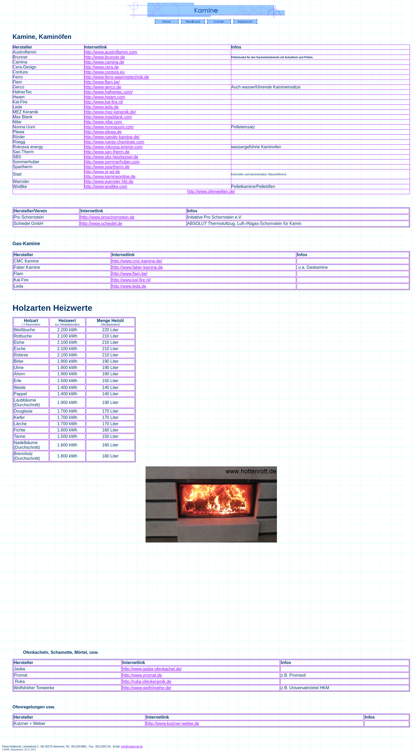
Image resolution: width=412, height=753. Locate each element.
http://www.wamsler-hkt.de (108, 181)
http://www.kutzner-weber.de (172, 723)
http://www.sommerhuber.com (112, 162)
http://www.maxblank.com (108, 117)
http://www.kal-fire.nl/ (103, 102)
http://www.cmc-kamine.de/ (137, 261)
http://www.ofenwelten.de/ (211, 191)
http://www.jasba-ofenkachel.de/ (152, 669)
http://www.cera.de (101, 67)
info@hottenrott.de (131, 746)
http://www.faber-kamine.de (137, 267)
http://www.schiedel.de (101, 223)
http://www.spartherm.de (107, 167)
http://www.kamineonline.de (110, 176)
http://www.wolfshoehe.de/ (146, 688)
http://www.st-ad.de (102, 172)
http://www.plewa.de (103, 132)
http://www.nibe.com (103, 122)
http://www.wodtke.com (105, 186)
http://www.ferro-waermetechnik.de (116, 77)
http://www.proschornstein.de (107, 217)
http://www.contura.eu (104, 72)
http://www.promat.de (142, 675)
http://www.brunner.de (104, 57)
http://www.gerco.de (102, 87)
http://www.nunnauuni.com (109, 127)
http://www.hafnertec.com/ (108, 92)
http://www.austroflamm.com (110, 52)
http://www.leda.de (101, 107)
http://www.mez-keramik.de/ (110, 112)
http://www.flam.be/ (102, 82)
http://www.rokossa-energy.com (113, 147)
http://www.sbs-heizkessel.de (111, 157)
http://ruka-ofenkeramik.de (146, 681)
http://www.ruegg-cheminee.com (114, 142)
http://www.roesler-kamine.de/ (112, 137)
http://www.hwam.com (104, 97)
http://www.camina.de (104, 62)
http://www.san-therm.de (107, 152)
